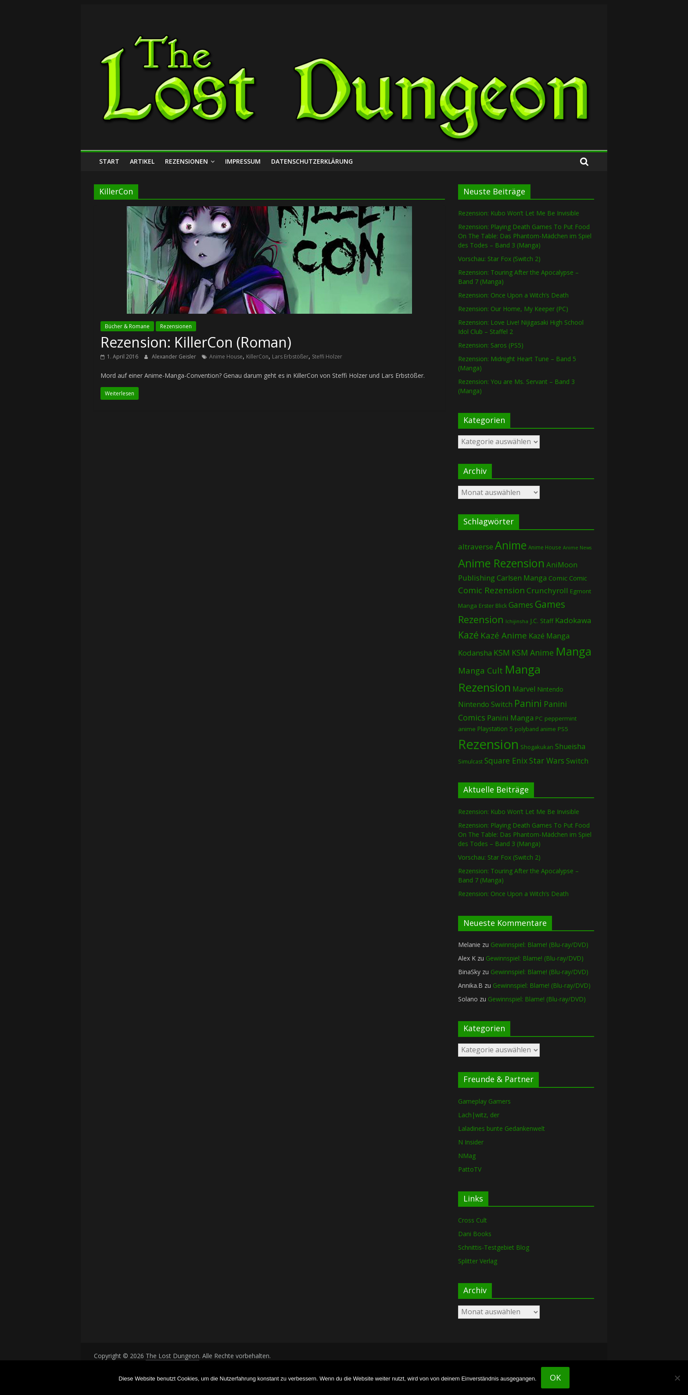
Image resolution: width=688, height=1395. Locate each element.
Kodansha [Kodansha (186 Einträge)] (475, 653)
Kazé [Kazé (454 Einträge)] (468, 634)
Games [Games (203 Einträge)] (521, 605)
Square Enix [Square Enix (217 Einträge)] (505, 760)
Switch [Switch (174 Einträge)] (577, 761)
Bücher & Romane (127, 326)
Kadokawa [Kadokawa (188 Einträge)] (573, 620)
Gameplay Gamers (484, 1101)
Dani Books (474, 1234)
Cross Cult (472, 1220)
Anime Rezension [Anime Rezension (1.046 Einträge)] (501, 563)
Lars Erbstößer (290, 356)
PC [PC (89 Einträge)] (539, 718)
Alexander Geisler (174, 356)
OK (555, 1377)
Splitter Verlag (477, 1261)
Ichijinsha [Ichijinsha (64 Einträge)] (516, 621)
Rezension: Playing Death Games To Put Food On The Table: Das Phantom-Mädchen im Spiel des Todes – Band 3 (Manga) (524, 235)
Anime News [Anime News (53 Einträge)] (577, 548)
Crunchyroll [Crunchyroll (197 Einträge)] (547, 590)
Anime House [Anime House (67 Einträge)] (544, 547)
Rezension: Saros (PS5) (490, 345)
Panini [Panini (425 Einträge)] (528, 703)
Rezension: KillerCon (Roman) (195, 342)
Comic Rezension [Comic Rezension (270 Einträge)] (491, 590)
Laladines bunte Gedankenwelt (501, 1128)
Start (109, 161)
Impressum (243, 161)
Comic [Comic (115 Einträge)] (578, 578)
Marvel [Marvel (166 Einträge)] (523, 689)
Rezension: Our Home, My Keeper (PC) (513, 309)
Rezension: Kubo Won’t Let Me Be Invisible (518, 213)
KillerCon (257, 356)
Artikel (142, 161)
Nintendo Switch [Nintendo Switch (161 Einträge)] (485, 704)
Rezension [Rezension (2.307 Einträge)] (488, 744)
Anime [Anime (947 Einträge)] (511, 545)
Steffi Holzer (327, 356)
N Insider (471, 1142)
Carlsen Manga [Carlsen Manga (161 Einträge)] (522, 578)
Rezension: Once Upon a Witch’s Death (513, 295)
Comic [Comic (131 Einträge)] (557, 578)
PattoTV (469, 1169)
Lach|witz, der (478, 1115)
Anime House (226, 356)
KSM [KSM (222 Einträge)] (502, 652)
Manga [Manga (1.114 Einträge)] (573, 651)
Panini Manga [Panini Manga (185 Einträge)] (510, 718)
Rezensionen (186, 161)
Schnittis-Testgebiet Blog (493, 1247)
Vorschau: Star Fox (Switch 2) (499, 259)
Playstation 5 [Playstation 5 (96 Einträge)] (495, 728)
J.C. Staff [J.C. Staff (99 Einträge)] (541, 621)
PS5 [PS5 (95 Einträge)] (563, 729)
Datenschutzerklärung (312, 161)
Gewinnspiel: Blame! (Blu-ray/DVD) (539, 944)
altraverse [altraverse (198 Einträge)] (475, 547)
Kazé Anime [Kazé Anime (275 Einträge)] (503, 635)
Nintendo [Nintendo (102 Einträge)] (550, 689)
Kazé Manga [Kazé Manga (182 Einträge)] (549, 636)
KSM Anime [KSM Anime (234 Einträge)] (533, 652)
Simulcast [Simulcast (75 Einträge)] (470, 761)
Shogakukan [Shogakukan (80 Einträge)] (536, 747)
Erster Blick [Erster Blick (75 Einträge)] (493, 606)
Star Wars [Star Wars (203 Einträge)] (546, 761)
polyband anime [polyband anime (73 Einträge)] (535, 729)
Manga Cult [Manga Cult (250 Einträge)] (480, 670)
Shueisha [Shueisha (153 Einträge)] (570, 746)
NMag (467, 1155)
